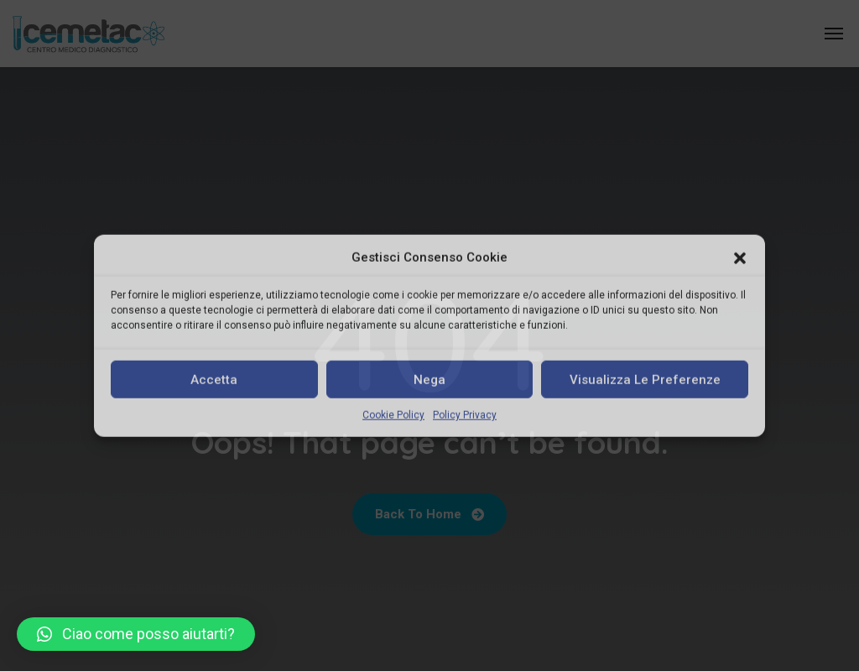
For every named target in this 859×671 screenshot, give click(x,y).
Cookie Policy (393, 415)
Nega (429, 380)
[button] (739, 257)
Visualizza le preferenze (645, 380)
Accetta (213, 380)
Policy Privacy (465, 415)
